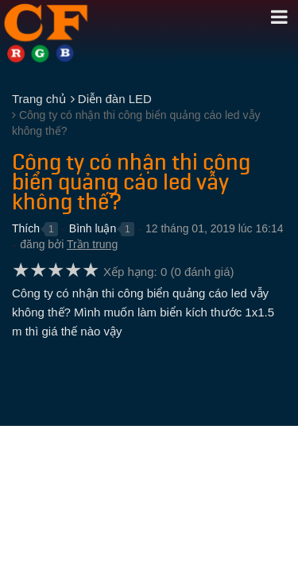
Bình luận (92, 228)
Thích (26, 228)
